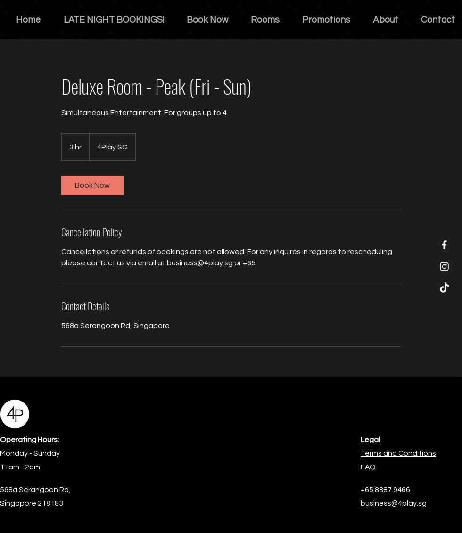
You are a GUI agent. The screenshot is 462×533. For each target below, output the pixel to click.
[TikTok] (444, 288)
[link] (92, 185)
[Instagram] (444, 266)
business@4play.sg (394, 503)
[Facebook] (444, 245)
